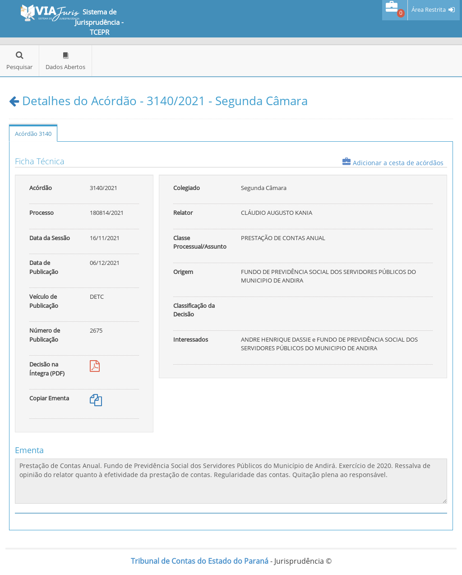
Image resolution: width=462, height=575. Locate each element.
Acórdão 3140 (33, 134)
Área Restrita (428, 9)
